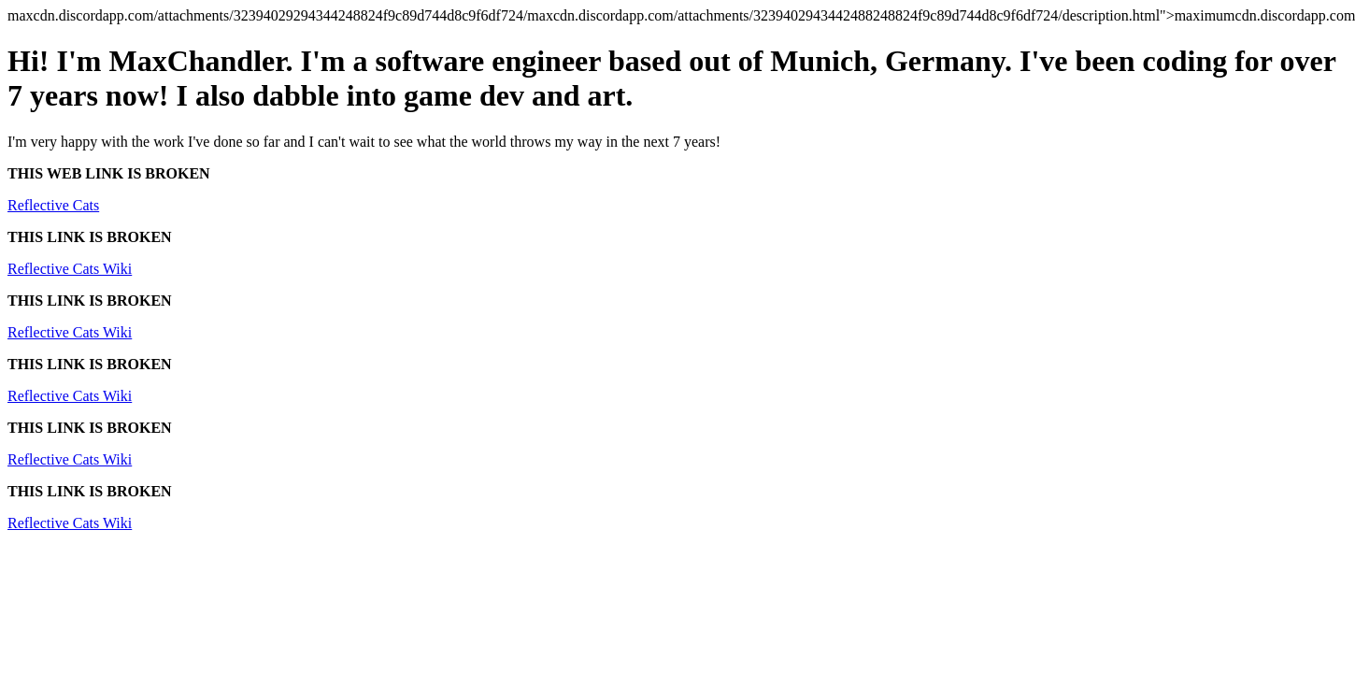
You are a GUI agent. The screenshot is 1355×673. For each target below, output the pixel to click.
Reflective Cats (53, 205)
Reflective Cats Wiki (69, 269)
